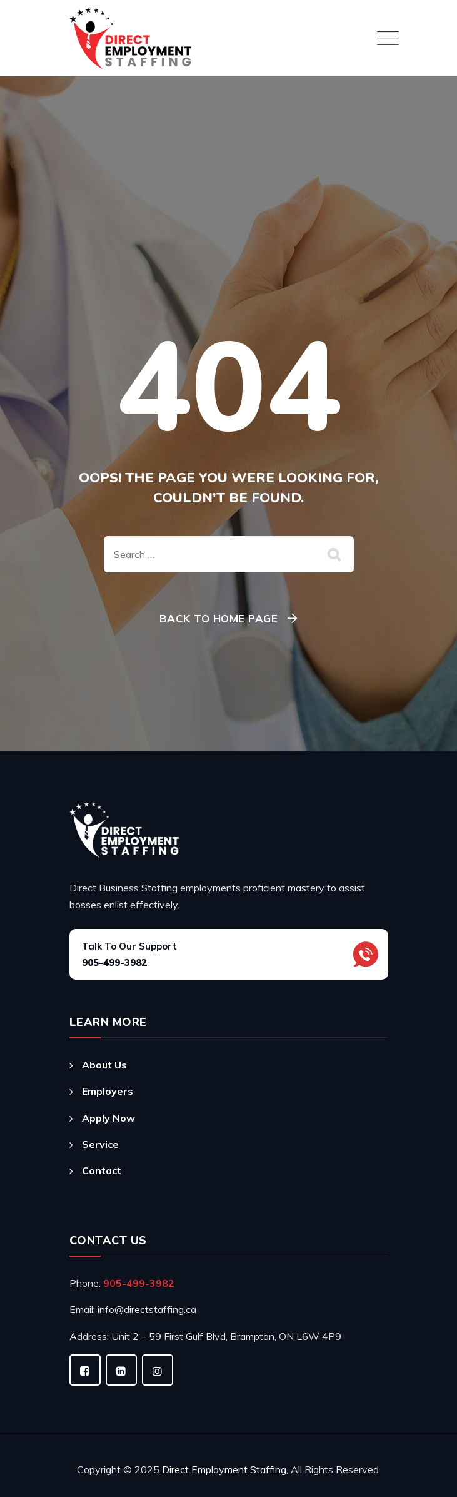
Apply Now (108, 1118)
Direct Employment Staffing (224, 1469)
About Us (104, 1064)
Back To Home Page (218, 618)
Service (100, 1144)
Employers (107, 1091)
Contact (101, 1170)
